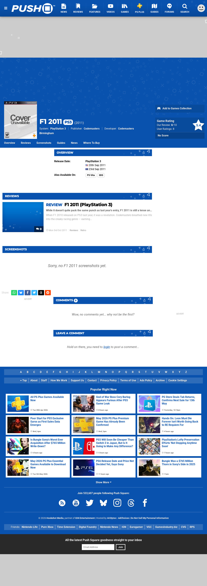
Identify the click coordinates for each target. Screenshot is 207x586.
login (107, 347)
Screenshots (43, 142)
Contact (92, 380)
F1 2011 (56, 122)
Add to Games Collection (174, 108)
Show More (103, 482)
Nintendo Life (30, 527)
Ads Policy (146, 380)
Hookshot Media (55, 518)
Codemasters (92, 128)
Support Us (77, 380)
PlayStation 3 (58, 128)
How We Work (59, 380)
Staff (44, 380)
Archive (160, 380)
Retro (83, 230)
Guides (61, 142)
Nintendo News (109, 527)
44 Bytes (111, 518)
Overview (9, 142)
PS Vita (91, 175)
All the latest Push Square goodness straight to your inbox (103, 540)
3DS (101, 175)
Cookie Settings (177, 380)
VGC (149, 527)
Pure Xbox (47, 527)
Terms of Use (128, 380)
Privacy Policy (108, 380)
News (74, 142)
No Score (163, 135)
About (33, 380)
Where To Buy (91, 142)
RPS (192, 527)
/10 (174, 125)
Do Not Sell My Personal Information (150, 518)
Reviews (26, 142)
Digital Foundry (88, 527)
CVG (183, 527)
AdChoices (123, 518)
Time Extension (66, 527)
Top (23, 380)
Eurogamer (136, 527)
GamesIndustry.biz (166, 527)
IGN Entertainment (85, 518)
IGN (124, 527)
